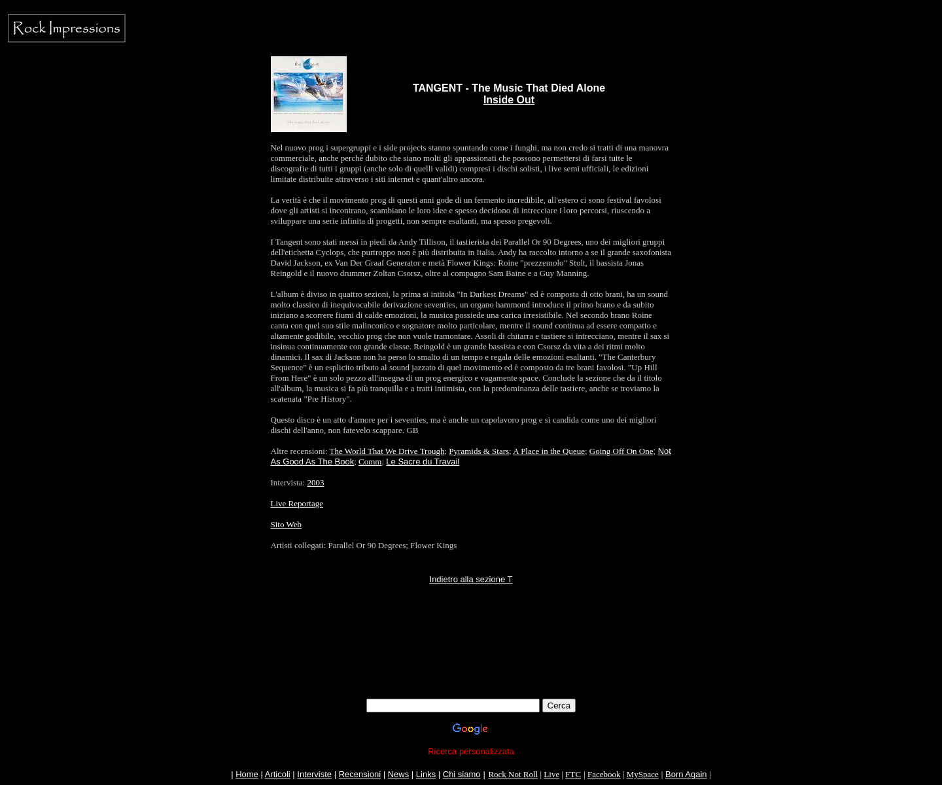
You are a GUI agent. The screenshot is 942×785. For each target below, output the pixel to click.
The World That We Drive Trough (387, 451)
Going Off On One (621, 451)
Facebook (604, 774)
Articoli (277, 774)
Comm (369, 461)
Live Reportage (297, 503)
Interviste (314, 774)
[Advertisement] (471, 669)
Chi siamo (462, 774)
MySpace (643, 774)
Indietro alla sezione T (471, 579)
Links (426, 774)
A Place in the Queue (549, 451)
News (399, 774)
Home (247, 774)
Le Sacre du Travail (422, 461)
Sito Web (286, 524)
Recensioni (360, 774)
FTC (573, 774)
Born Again (686, 774)
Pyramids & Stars (479, 451)
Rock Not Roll (513, 774)
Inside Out (508, 99)
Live (551, 774)
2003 (315, 482)
